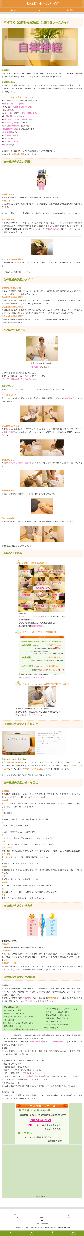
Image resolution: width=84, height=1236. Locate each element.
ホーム (42, 1216)
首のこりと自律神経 (13, 272)
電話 (68, 1216)
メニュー (15, 1216)
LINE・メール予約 (42, 1222)
